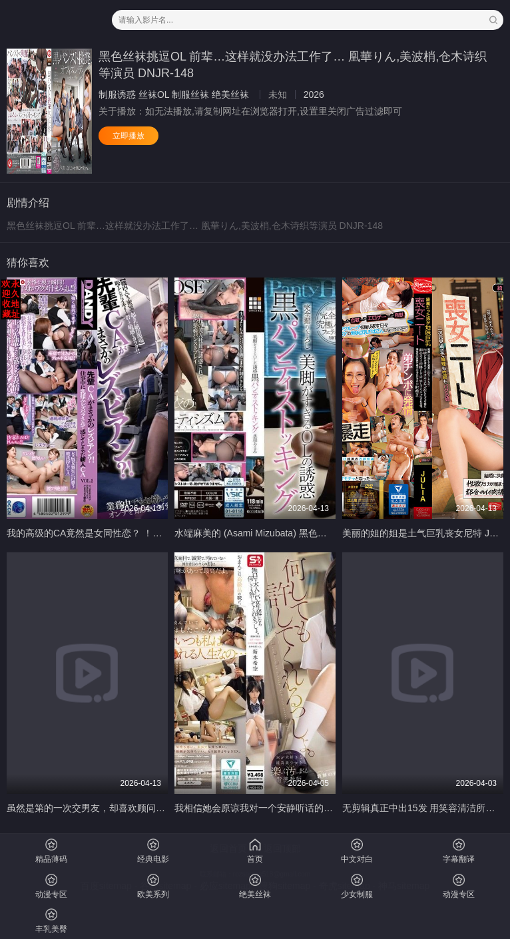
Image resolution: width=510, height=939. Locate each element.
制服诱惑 (117, 94)
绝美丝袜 (230, 94)
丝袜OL (153, 94)
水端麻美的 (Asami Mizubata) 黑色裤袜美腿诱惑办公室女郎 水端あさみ (321, 533)
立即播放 (128, 135)
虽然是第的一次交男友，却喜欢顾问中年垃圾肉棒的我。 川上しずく (148, 808)
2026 (314, 94)
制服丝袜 (190, 94)
